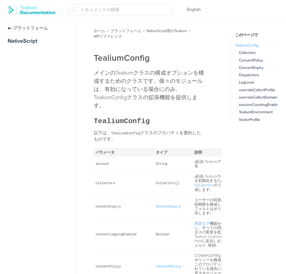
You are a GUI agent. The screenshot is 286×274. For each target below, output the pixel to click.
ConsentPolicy (251, 60)
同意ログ (202, 223)
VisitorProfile (249, 119)
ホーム (99, 31)
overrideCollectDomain (258, 97)
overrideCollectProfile (257, 90)
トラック (16, 63)
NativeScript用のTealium (167, 31)
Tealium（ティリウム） (35, 84)
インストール (21, 52)
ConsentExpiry (251, 67)
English (194, 9)
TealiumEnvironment (256, 112)
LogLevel (246, 82)
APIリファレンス (26, 74)
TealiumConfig (26, 95)
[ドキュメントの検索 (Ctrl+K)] (120, 9)
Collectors (247, 52)
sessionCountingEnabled (260, 104)
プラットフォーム (28, 28)
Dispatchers (249, 75)
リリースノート (23, 106)
